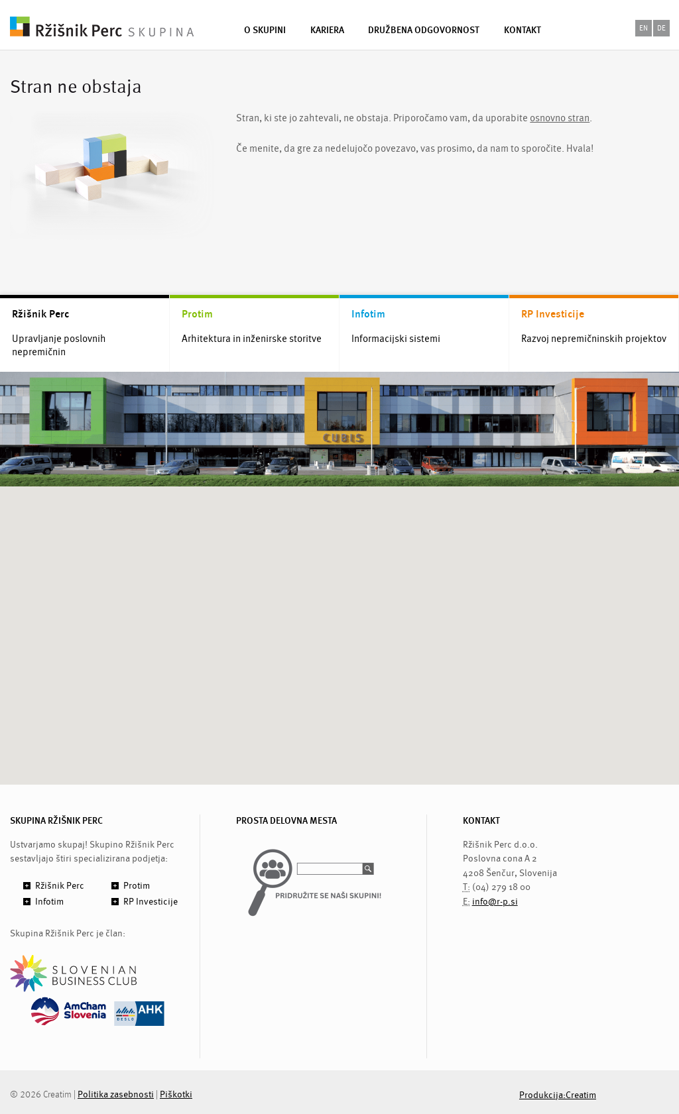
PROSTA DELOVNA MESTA (286, 820)
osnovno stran (559, 118)
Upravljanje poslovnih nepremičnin (59, 346)
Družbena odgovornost (423, 30)
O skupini (265, 30)
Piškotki (176, 1094)
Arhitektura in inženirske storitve (252, 339)
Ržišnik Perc (40, 314)
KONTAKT (481, 820)
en (643, 28)
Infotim (368, 314)
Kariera (327, 30)
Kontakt (522, 30)
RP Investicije (552, 314)
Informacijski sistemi (395, 339)
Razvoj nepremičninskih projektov (593, 339)
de (661, 28)
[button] (339, 623)
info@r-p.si (495, 901)
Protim (197, 314)
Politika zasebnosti (116, 1094)
